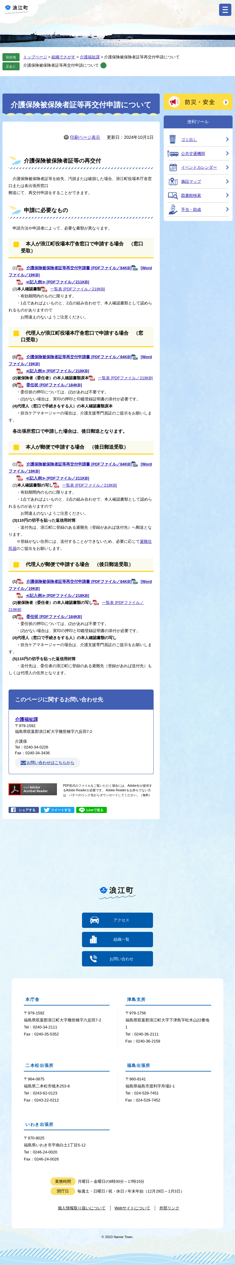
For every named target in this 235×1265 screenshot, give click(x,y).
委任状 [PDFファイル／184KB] (54, 385)
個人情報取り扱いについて (82, 1207)
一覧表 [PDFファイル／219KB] (77, 289)
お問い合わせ (121, 958)
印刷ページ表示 (85, 137)
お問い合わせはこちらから (50, 762)
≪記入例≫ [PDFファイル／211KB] (57, 282)
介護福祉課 (90, 57)
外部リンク (169, 1207)
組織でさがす (63, 57)
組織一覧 (121, 939)
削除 (103, 65)
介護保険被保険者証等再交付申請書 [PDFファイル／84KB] (78, 268)
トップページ (35, 57)
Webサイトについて (132, 1207)
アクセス (121, 920)
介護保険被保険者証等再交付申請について (61, 65)
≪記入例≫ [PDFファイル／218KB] (57, 371)
